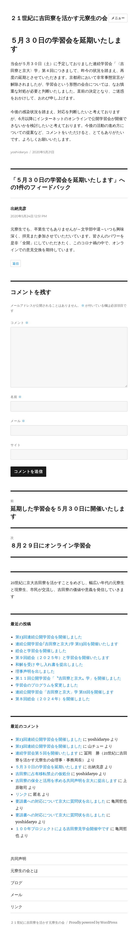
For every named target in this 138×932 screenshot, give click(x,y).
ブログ (16, 882)
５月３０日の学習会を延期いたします (48, 766)
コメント (20, 323)
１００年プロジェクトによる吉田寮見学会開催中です (62, 828)
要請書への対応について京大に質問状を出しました (60, 801)
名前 (16, 397)
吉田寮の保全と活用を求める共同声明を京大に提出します (66, 780)
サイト (16, 445)
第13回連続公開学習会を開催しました (48, 636)
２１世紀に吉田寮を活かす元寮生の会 (59, 18)
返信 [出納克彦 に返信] (15, 263)
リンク (21, 794)
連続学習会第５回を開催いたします (46, 753)
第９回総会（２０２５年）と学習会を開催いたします (62, 657)
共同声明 (18, 858)
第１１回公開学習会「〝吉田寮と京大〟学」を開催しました (68, 678)
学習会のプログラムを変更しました (46, 685)
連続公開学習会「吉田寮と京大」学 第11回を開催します (64, 691)
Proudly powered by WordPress (93, 922)
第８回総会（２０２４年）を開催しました (52, 698)
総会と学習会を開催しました (40, 650)
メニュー (118, 18)
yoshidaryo (19, 152)
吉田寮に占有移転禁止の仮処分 (42, 773)
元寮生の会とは (24, 870)
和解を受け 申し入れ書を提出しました (49, 664)
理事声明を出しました (35, 671)
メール (18, 421)
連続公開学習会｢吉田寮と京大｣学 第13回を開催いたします (66, 643)
